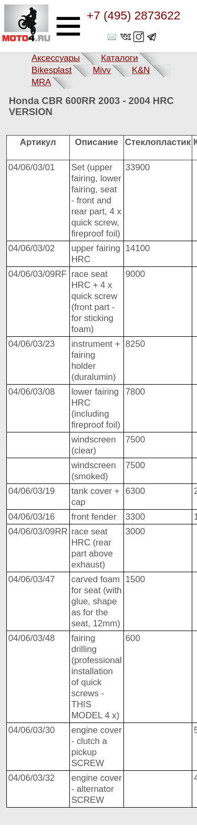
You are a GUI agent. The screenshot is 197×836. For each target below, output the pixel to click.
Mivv (101, 70)
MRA (41, 82)
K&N (141, 70)
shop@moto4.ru (113, 37)
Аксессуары (56, 58)
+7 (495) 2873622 (133, 16)
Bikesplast (51, 70)
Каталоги (119, 58)
